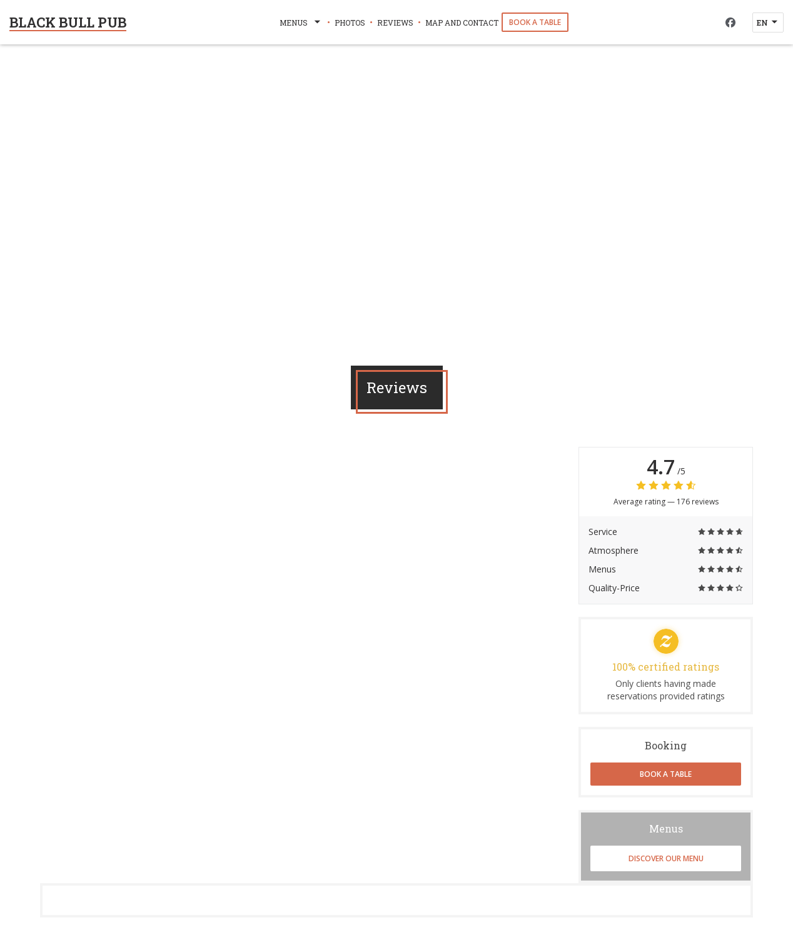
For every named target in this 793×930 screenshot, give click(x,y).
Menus (301, 22)
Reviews (395, 23)
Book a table (535, 22)
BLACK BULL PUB (67, 22)
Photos (350, 23)
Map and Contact (461, 23)
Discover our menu (666, 858)
